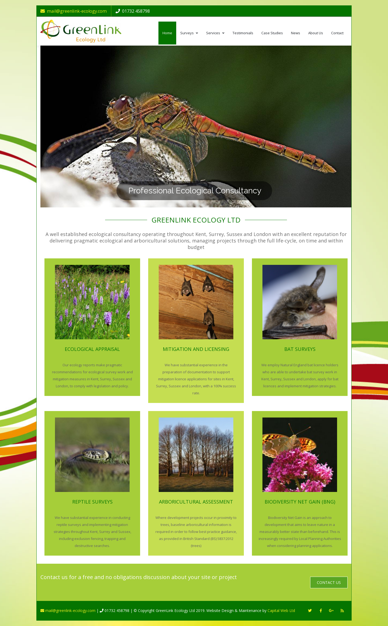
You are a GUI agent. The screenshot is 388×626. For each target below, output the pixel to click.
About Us (315, 32)
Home (167, 32)
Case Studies (272, 32)
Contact (337, 32)
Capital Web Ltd (281, 610)
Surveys (189, 32)
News (295, 32)
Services (215, 32)
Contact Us (329, 582)
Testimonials (243, 32)
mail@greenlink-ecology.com (73, 11)
